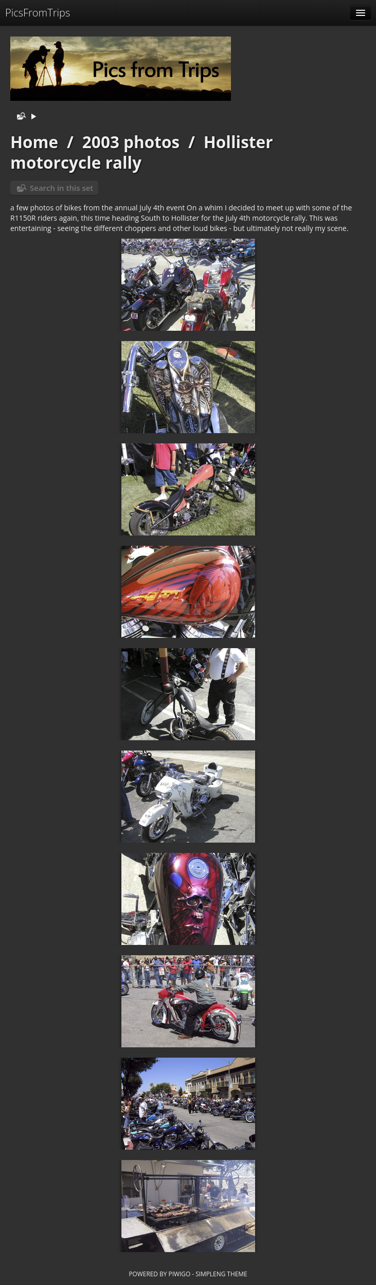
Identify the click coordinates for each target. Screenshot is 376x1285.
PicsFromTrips (37, 13)
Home (34, 142)
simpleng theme (221, 1274)
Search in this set (61, 188)
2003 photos (131, 142)
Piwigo (179, 1274)
